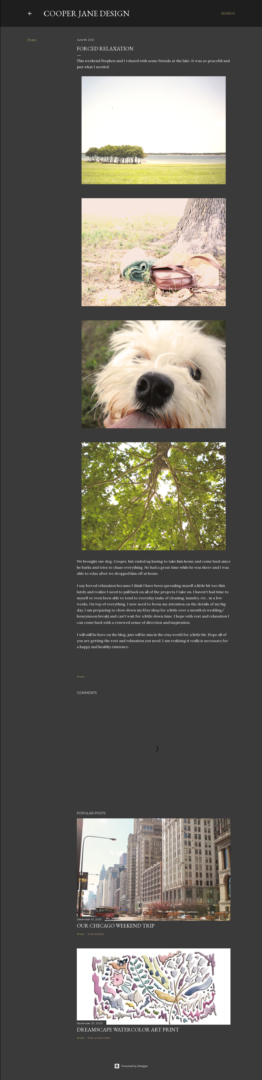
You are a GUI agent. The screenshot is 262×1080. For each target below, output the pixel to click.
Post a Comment (99, 1038)
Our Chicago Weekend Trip (116, 925)
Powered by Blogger (131, 1066)
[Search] (228, 13)
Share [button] (31, 40)
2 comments (96, 934)
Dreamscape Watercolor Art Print (128, 1029)
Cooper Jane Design (86, 13)
